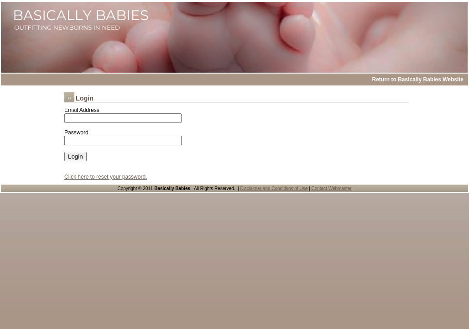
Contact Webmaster (331, 188)
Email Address (81, 110)
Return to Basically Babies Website (418, 79)
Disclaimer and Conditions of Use (273, 188)
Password (76, 132)
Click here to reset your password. (105, 177)
